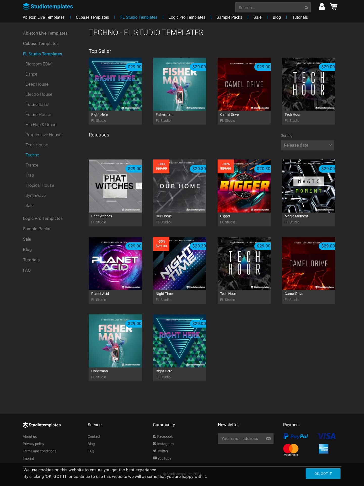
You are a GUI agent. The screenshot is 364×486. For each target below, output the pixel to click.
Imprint (28, 458)
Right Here (121, 117)
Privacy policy (33, 444)
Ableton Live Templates (45, 33)
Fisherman (186, 117)
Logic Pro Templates (43, 218)
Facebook (163, 436)
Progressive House (43, 134)
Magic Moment (315, 219)
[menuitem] (273, 6)
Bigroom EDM (39, 63)
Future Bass (37, 104)
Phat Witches (121, 219)
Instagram (163, 444)
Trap (30, 175)
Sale (30, 205)
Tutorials (31, 259)
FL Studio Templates (42, 53)
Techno (32, 154)
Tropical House (40, 185)
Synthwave (36, 195)
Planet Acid (121, 297)
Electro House (39, 94)
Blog (27, 249)
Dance (31, 74)
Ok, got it (323, 474)
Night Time (186, 297)
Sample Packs (36, 228)
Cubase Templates (41, 43)
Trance (32, 165)
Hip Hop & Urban (41, 124)
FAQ (27, 270)
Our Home (186, 219)
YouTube (162, 458)
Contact (94, 436)
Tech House (37, 144)
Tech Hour (315, 117)
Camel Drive (250, 117)
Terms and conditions (39, 451)
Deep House (37, 84)
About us (30, 436)
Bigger (250, 219)
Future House (38, 114)
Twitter (160, 451)
